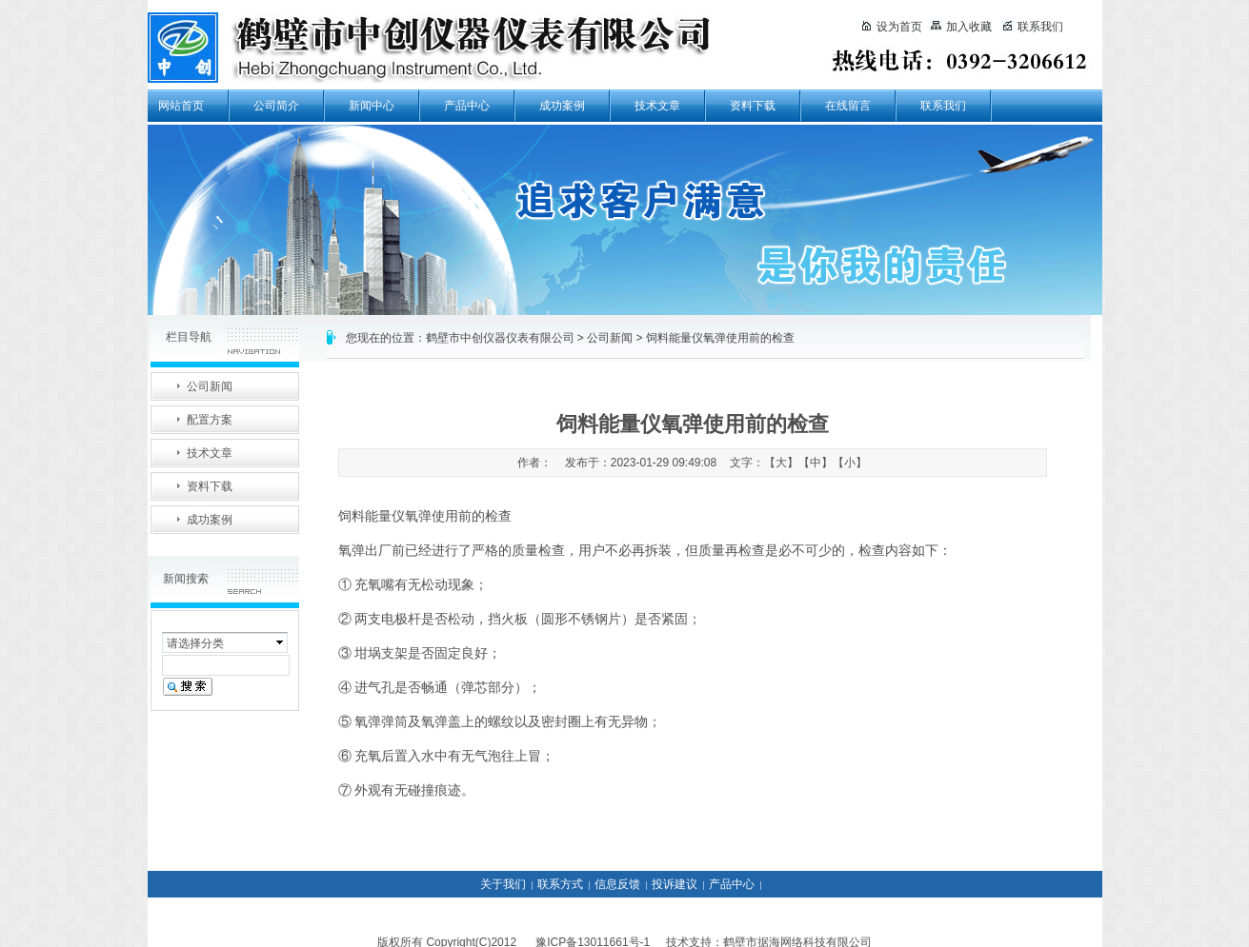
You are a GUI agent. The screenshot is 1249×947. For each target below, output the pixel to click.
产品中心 (467, 105)
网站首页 (181, 105)
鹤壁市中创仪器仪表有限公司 (500, 338)
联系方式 (560, 884)
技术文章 (657, 105)
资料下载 (753, 105)
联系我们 (943, 105)
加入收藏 (961, 26)
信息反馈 (617, 884)
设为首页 (891, 26)
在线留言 (848, 105)
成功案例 (562, 105)
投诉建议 (674, 884)
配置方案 (209, 419)
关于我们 (503, 884)
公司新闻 (610, 338)
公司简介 (276, 105)
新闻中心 (371, 105)
